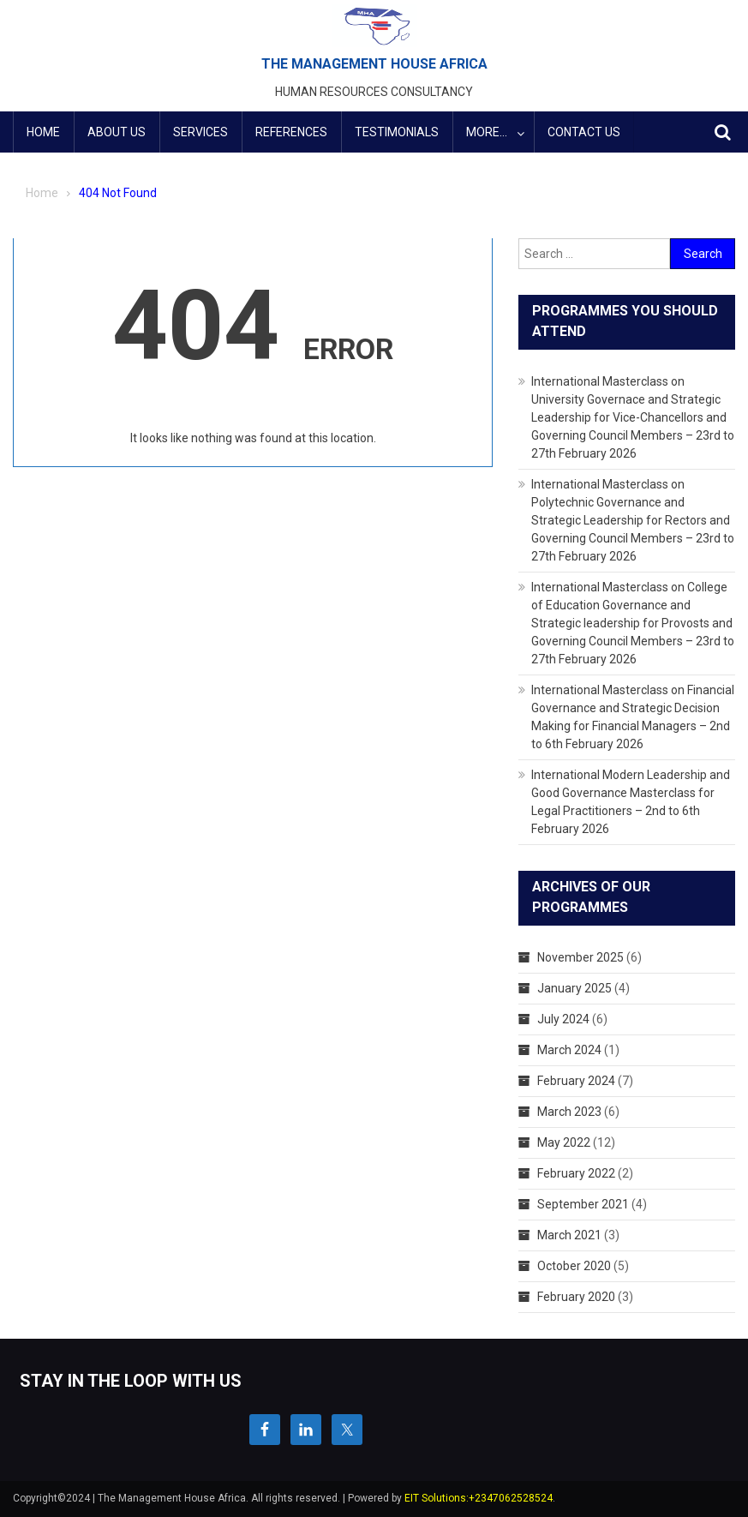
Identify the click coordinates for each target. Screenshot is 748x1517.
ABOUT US (116, 132)
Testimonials (397, 132)
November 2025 (580, 957)
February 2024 (576, 1081)
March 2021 (569, 1235)
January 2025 (574, 988)
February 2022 (576, 1173)
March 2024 (569, 1050)
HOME (43, 132)
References (291, 132)
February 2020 (576, 1297)
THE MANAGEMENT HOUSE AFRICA (374, 64)
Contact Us (584, 132)
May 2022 (563, 1142)
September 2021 (583, 1204)
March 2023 (569, 1111)
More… (486, 132)
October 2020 (574, 1266)
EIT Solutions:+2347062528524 (478, 1498)
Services (200, 132)
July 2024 (563, 1019)
